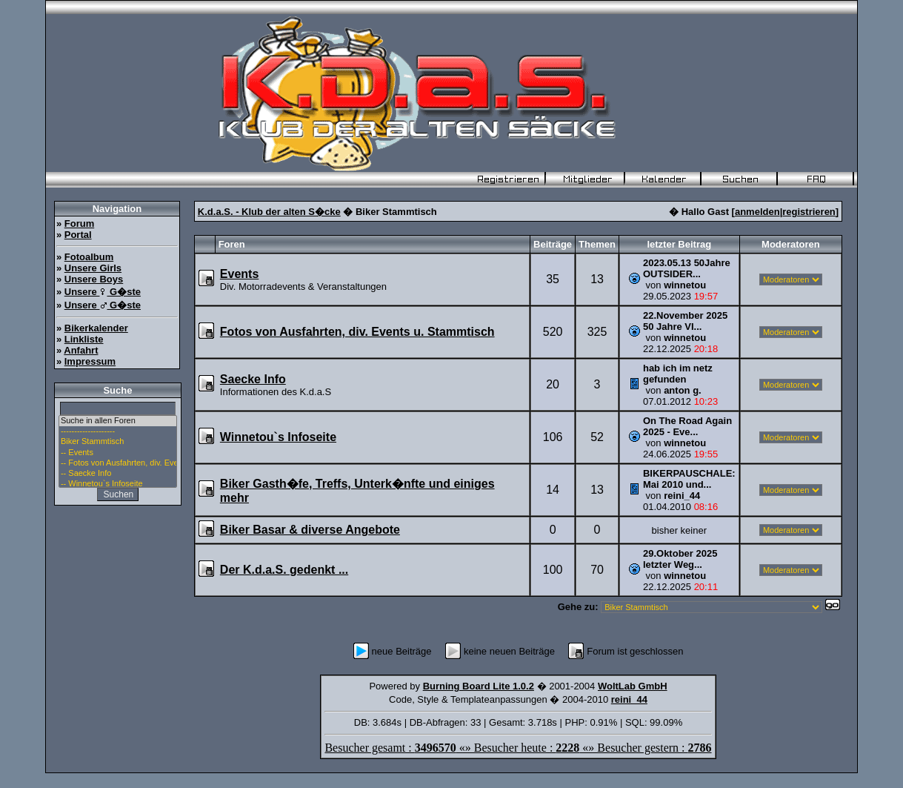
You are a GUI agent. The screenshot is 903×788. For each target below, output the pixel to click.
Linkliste (84, 339)
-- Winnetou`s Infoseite (117, 484)
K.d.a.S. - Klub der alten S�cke (269, 211)
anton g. (683, 390)
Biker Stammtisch (117, 442)
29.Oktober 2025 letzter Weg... (680, 559)
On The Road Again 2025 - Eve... (687, 426)
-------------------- (117, 431)
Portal (78, 234)
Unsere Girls (92, 268)
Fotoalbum (88, 256)
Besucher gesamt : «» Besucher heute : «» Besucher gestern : (517, 747)
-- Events (117, 453)
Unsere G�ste (102, 291)
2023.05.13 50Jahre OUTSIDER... (686, 268)
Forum (79, 223)
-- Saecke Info (117, 474)
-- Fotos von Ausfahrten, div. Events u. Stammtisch (117, 463)
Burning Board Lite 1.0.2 (478, 686)
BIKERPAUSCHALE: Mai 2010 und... (689, 479)
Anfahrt (81, 350)
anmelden (757, 211)
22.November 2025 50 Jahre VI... (685, 321)
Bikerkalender (96, 328)
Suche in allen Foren (117, 421)
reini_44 (682, 495)
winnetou (685, 285)
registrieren (809, 211)
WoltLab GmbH (632, 686)
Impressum (90, 361)
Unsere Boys (93, 279)
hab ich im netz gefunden (678, 373)
